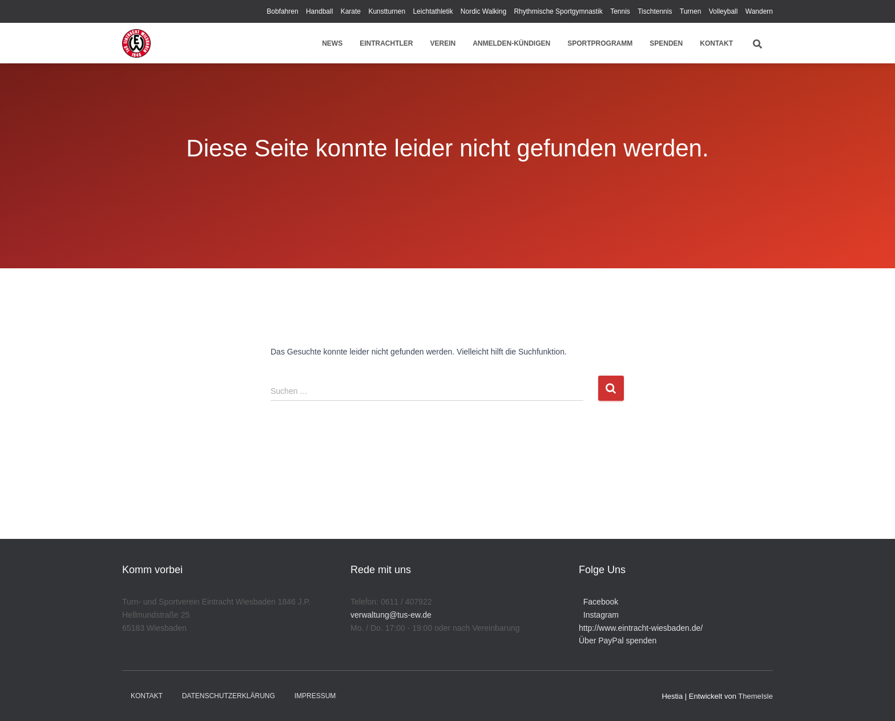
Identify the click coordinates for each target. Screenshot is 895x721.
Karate (351, 11)
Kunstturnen (386, 11)
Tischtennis (655, 11)
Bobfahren (282, 11)
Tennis (620, 11)
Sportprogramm (599, 43)
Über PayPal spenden (617, 640)
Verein (443, 43)
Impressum (315, 696)
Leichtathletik (433, 11)
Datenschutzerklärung (228, 696)
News (332, 43)
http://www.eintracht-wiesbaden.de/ (641, 628)
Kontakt (716, 43)
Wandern (759, 11)
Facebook (598, 601)
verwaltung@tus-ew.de (391, 614)
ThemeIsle (755, 696)
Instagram (599, 614)
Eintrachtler (386, 43)
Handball (319, 11)
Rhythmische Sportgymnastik (558, 11)
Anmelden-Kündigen (511, 43)
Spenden (666, 43)
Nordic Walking (483, 11)
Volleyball (723, 11)
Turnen (691, 11)
